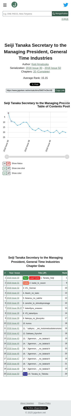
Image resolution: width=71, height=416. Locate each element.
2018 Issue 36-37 (14, 308)
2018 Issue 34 (13, 298)
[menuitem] (66, 102)
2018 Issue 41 (13, 328)
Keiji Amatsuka (40, 64)
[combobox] (27, 13)
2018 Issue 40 (13, 323)
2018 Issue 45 (13, 348)
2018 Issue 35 (13, 303)
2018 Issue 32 (13, 288)
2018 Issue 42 (13, 333)
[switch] (6, 163)
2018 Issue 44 (13, 343)
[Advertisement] (35, 30)
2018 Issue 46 (13, 353)
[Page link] (30, 91)
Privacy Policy (44, 403)
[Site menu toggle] (5, 5)
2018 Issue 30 (34, 68)
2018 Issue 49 (13, 369)
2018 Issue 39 (13, 318)
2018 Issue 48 (13, 364)
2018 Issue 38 (13, 313)
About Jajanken (27, 403)
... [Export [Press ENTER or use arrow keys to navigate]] (66, 102)
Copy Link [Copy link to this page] (60, 90)
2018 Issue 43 (13, 338)
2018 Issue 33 (13, 293)
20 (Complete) (41, 71)
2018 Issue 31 (13, 283)
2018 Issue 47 (13, 359)
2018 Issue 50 (52, 68)
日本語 (65, 19)
